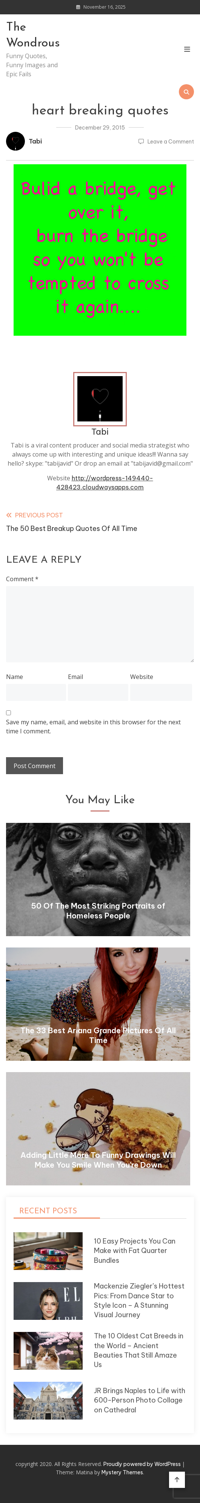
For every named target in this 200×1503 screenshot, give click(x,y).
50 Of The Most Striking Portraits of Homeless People (98, 910)
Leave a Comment (171, 141)
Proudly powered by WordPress (142, 1464)
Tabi (35, 141)
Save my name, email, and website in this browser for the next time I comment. (93, 726)
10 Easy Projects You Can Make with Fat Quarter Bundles (134, 1251)
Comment (22, 579)
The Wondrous (33, 35)
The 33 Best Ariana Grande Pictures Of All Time (98, 1035)
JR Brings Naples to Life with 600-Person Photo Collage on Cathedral (139, 1400)
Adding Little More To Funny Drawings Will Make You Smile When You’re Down (98, 1160)
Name (14, 677)
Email (75, 677)
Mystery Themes (122, 1472)
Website (141, 677)
